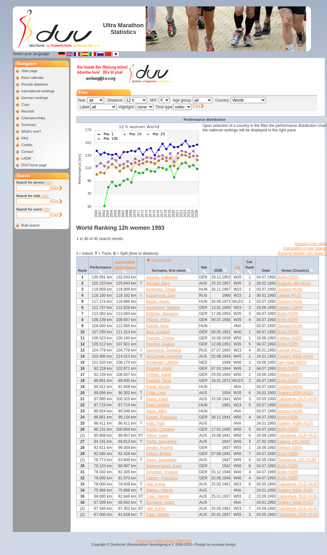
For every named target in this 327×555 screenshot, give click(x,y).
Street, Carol (157, 399)
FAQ (25, 138)
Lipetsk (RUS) (290, 295)
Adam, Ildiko (156, 411)
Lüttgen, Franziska (162, 478)
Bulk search (30, 225)
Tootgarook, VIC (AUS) (297, 460)
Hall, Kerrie (155, 484)
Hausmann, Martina (163, 307)
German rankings (35, 98)
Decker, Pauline (159, 447)
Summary (29, 125)
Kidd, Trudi (155, 423)
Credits (27, 145)
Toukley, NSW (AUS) (295, 356)
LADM (26, 158)
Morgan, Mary (158, 283)
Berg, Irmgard (157, 332)
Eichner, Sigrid (158, 374)
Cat (237, 267)
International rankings (38, 91)
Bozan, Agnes (158, 301)
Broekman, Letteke (162, 362)
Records (28, 111)
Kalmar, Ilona (157, 326)
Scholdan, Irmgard (161, 472)
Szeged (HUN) (290, 289)
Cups (26, 104)
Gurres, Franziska (161, 417)
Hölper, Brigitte (158, 453)
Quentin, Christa (160, 338)
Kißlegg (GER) (290, 307)
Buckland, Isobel (160, 502)
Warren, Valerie (159, 490)
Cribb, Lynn (156, 393)
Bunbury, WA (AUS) (294, 283)
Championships (33, 118)
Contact (27, 151)
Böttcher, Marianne (162, 313)
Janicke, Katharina (162, 277)
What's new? (31, 131)
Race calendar (33, 77)
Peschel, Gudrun (160, 344)
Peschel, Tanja (158, 380)
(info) (49, 182)
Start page (30, 71)
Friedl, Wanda (158, 387)
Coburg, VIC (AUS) (294, 441)
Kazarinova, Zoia (160, 295)
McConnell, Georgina (164, 356)
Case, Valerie (157, 496)
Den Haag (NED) (292, 362)
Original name (161, 259)
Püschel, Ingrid (158, 368)
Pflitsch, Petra (158, 320)
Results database (35, 84)
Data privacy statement (173, 541)
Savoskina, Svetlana (163, 350)
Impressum (144, 541)
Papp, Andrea (157, 405)
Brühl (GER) (288, 277)
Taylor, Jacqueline (161, 441)
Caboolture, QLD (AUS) (298, 399)
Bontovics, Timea (160, 289)
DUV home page (34, 165)
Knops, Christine (160, 429)
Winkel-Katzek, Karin (164, 466)
